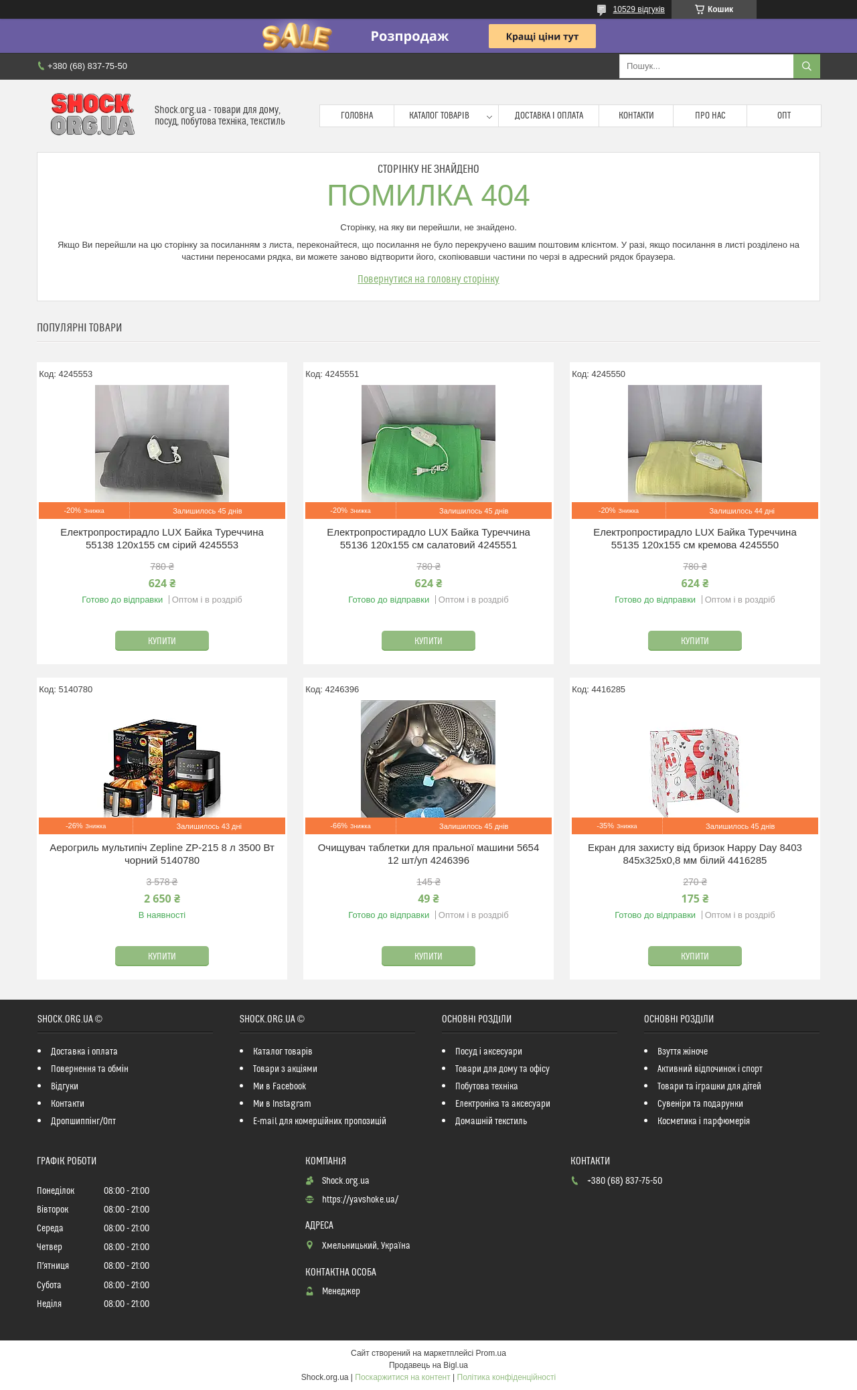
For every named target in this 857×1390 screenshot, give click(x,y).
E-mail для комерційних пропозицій (319, 1121)
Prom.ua (491, 1353)
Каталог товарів (439, 115)
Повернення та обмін (90, 1069)
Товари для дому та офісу (502, 1069)
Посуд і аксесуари (488, 1052)
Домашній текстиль (491, 1121)
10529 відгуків (639, 9)
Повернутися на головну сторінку (428, 279)
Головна (357, 115)
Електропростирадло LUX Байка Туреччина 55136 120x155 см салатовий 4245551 (428, 538)
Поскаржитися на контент (402, 1377)
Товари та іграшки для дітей (709, 1086)
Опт (784, 115)
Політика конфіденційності (506, 1377)
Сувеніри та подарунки (700, 1104)
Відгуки (64, 1086)
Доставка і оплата (549, 115)
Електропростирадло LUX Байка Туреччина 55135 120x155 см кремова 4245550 (695, 538)
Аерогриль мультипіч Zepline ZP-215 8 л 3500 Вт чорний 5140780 (162, 854)
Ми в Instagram (282, 1104)
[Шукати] (806, 66)
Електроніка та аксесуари (502, 1104)
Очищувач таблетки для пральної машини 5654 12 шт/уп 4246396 (429, 854)
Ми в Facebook (280, 1086)
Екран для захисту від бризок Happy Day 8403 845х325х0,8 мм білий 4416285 (695, 854)
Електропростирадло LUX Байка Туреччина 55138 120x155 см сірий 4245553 (162, 538)
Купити (162, 641)
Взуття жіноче (682, 1052)
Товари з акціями (285, 1069)
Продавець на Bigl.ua (428, 1365)
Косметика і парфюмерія (703, 1121)
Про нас (710, 115)
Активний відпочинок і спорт (710, 1069)
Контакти (636, 115)
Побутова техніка (486, 1086)
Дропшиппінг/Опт (83, 1121)
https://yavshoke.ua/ (360, 1199)
